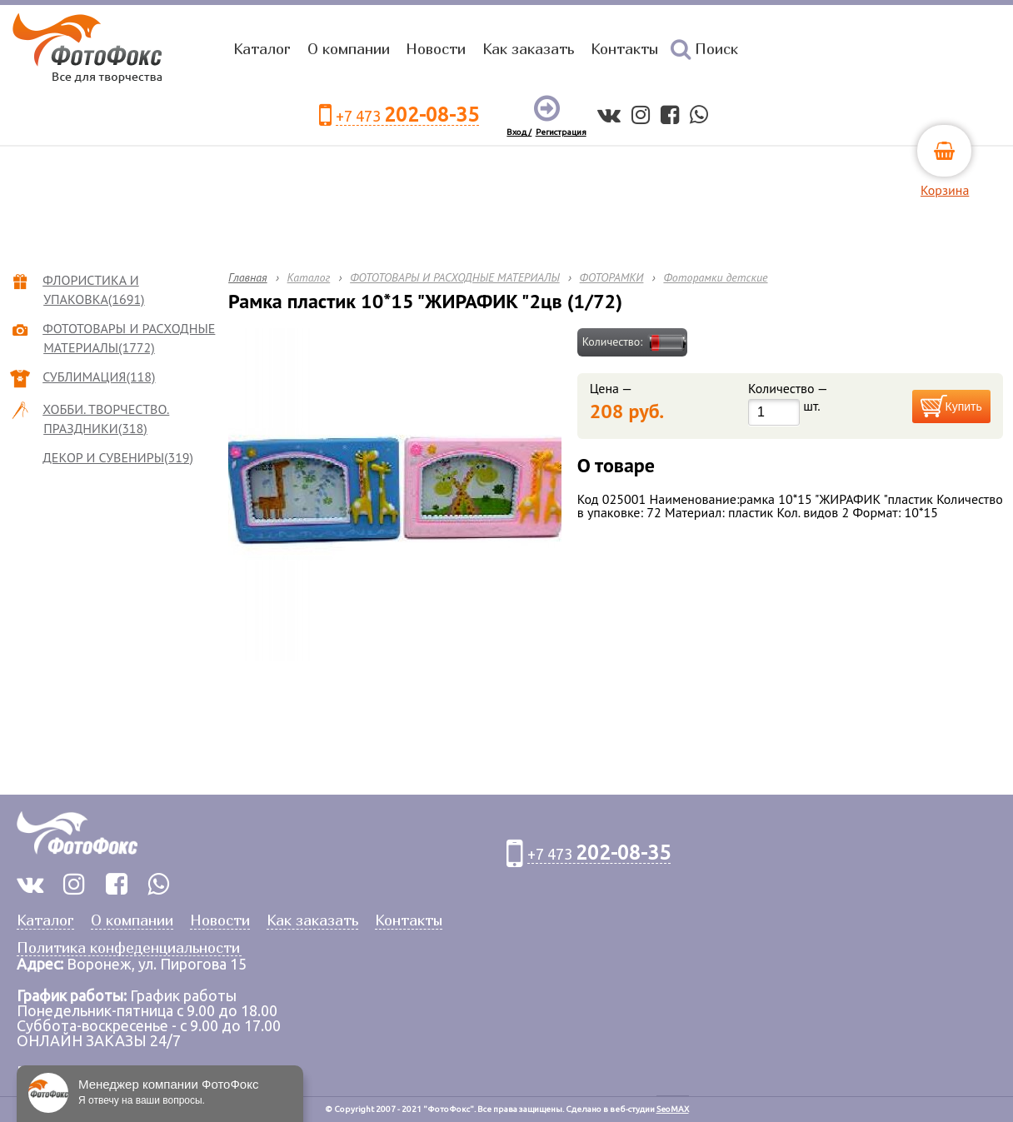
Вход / (518, 132)
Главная (247, 277)
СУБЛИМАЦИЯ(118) (99, 376)
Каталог (262, 48)
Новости (436, 48)
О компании (348, 48)
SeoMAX (672, 1109)
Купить (964, 406)
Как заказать (528, 48)
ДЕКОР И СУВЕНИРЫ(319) (118, 457)
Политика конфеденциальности (128, 948)
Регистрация (561, 132)
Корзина (945, 190)
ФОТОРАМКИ (612, 277)
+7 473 (407, 115)
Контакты (624, 48)
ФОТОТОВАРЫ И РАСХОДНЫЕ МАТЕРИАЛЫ (455, 277)
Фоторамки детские (715, 277)
